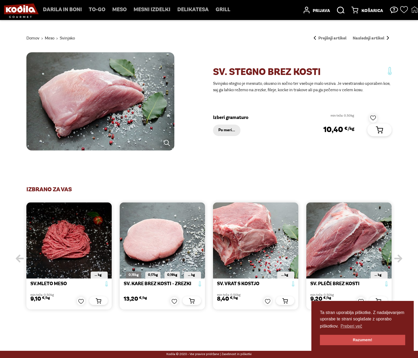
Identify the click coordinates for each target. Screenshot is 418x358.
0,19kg (172, 275)
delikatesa (193, 10)
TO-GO (97, 10)
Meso (119, 10)
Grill (223, 10)
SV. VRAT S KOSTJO (238, 284)
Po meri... (226, 130)
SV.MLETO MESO (48, 284)
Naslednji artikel (371, 38)
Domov (32, 38)
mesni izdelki (152, 10)
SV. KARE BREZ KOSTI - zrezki (157, 284)
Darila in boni (62, 10)
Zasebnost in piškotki (237, 354)
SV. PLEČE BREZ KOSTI (335, 284)
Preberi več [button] (351, 326)
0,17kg (153, 275)
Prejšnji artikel (330, 38)
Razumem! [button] (362, 340)
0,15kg (133, 275)
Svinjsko (67, 38)
